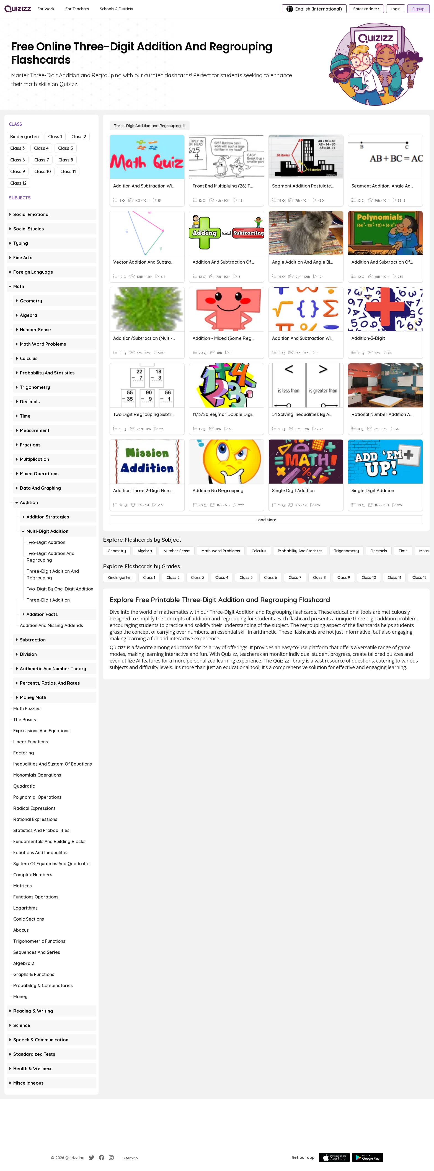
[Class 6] (270, 577)
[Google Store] (367, 1157)
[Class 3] (197, 577)
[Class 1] (149, 577)
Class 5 (65, 148)
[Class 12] (419, 577)
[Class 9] (344, 577)
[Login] (395, 8)
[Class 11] (394, 577)
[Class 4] (222, 577)
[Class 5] (246, 577)
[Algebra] (145, 550)
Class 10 (42, 171)
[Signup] (418, 8)
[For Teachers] (77, 8)
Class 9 (17, 171)
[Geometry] (117, 550)
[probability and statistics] (300, 550)
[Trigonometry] (346, 550)
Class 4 (41, 148)
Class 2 (78, 136)
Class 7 (41, 160)
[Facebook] (101, 1157)
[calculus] (259, 550)
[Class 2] (173, 577)
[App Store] (334, 1157)
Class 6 (17, 160)
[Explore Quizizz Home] (17, 8)
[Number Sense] (177, 550)
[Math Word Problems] (220, 550)
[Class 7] (295, 577)
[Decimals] (379, 550)
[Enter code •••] (366, 8)
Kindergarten (24, 136)
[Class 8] (319, 577)
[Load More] (266, 519)
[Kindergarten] (119, 577)
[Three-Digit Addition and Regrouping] (150, 125)
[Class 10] (369, 577)
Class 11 (68, 171)
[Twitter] (91, 1157)
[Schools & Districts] (116, 8)
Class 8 (65, 160)
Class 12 (18, 183)
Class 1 (55, 136)
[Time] (403, 550)
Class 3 (17, 148)
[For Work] (46, 8)
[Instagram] (111, 1157)
